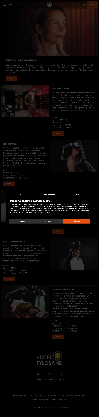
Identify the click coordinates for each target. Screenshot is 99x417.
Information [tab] (49, 194)
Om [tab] (77, 194)
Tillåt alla (76, 221)
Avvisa (22, 221)
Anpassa (49, 221)
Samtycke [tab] (22, 194)
